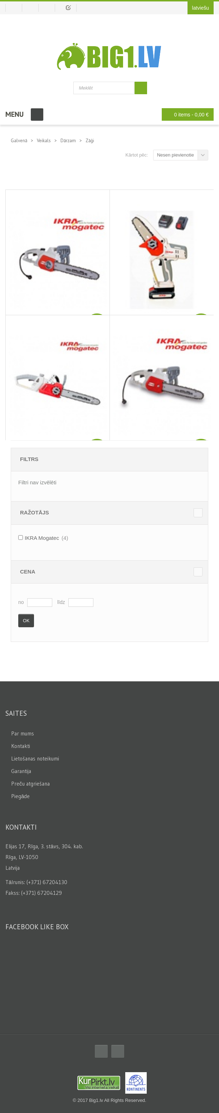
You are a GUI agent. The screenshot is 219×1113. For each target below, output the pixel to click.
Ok (26, 620)
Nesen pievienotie (175, 155)
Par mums (22, 733)
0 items (186, 114)
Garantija (21, 771)
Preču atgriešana (30, 783)
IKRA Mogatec (42, 538)
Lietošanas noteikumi (35, 758)
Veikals (44, 141)
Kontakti (20, 746)
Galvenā (19, 141)
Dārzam (68, 141)
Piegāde (20, 796)
